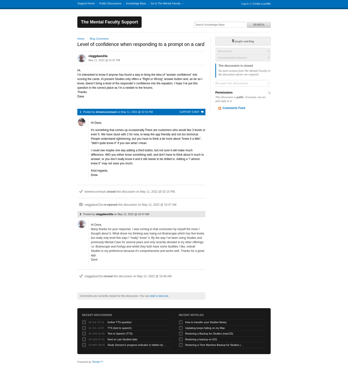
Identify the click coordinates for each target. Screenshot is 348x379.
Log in (245, 3)
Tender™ (97, 361)
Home (80, 38)
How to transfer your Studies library (206, 322)
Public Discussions (110, 3)
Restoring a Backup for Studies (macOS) (209, 333)
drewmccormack (106, 111)
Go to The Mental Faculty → (167, 3)
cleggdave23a (98, 56)
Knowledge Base (136, 3)
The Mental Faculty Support (109, 22)
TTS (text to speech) (120, 328)
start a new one (159, 295)
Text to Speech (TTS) (120, 333)
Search (258, 24)
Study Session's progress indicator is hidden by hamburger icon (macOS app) (138, 344)
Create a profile (262, 3)
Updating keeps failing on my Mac (205, 328)
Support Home (86, 3)
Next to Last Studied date (123, 339)
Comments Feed (234, 108)
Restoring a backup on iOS (201, 339)
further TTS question (120, 322)
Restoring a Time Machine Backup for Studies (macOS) (215, 344)
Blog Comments (99, 38)
